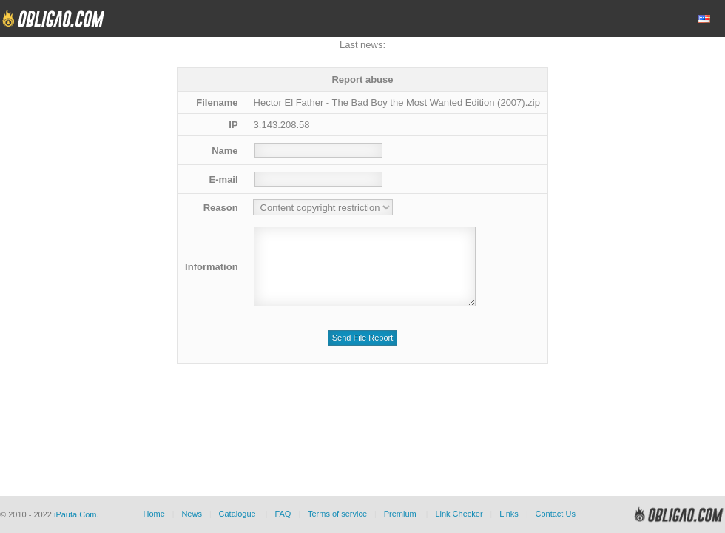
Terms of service (337, 513)
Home (153, 513)
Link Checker (458, 513)
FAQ (282, 513)
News (191, 513)
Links (509, 513)
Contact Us (555, 513)
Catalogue (237, 513)
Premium (400, 513)
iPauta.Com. (76, 514)
